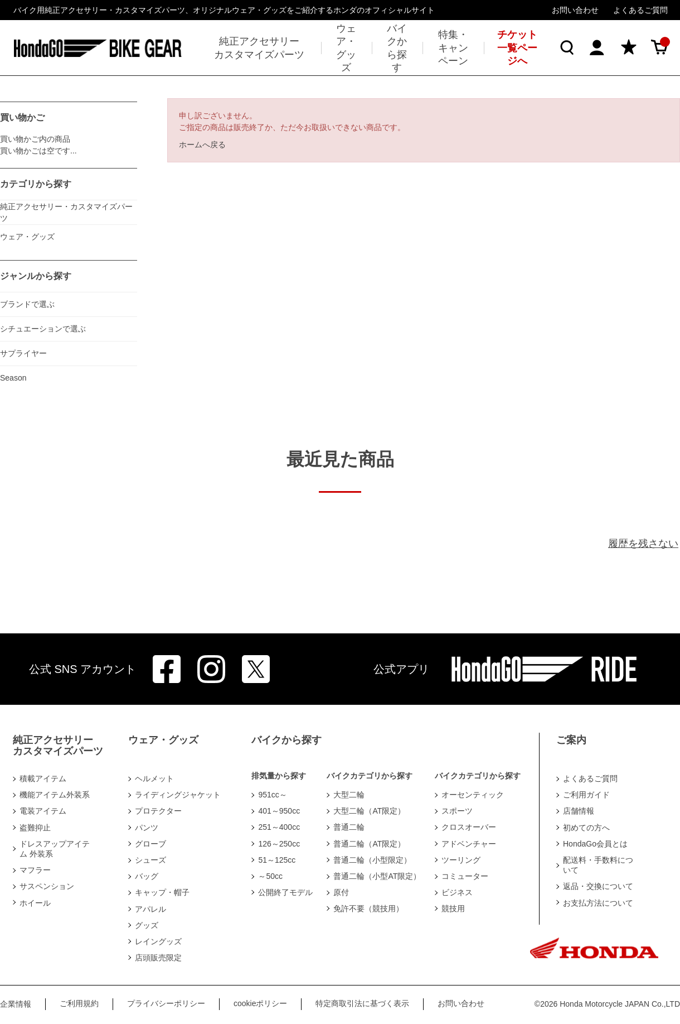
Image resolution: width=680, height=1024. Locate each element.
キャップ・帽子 (162, 892)
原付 (341, 892)
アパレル (150, 909)
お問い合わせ (575, 10)
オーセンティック (472, 794)
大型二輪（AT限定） (369, 810)
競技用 (453, 908)
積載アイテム (43, 778)
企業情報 (15, 1003)
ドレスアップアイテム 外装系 (55, 848)
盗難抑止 (35, 827)
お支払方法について (598, 902)
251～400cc (279, 827)
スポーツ (457, 810)
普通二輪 (349, 827)
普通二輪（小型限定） (372, 859)
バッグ (146, 876)
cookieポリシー (260, 1003)
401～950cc (279, 810)
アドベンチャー (468, 843)
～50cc (270, 876)
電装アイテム (43, 810)
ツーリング (460, 859)
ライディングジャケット (178, 794)
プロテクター (158, 810)
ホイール (35, 902)
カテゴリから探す (35, 184)
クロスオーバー (468, 827)
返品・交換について (598, 886)
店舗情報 (578, 810)
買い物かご (22, 117)
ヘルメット (154, 778)
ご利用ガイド (586, 794)
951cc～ (272, 794)
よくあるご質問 (640, 10)
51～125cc (276, 859)
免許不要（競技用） (368, 908)
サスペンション (47, 886)
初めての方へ (586, 827)
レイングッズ (158, 941)
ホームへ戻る (202, 144)
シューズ (150, 859)
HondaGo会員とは (595, 843)
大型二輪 (349, 794)
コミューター (464, 876)
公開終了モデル (285, 892)
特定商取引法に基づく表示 (362, 1003)
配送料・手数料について (598, 864)
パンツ (146, 827)
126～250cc (279, 843)
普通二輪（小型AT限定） (377, 876)
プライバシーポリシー (166, 1003)
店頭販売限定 (158, 957)
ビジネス (457, 892)
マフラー (35, 870)
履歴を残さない (643, 543)
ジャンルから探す (35, 276)
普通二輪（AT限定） (369, 843)
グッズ (146, 925)
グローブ (150, 843)
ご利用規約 (79, 1003)
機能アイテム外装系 (55, 794)
